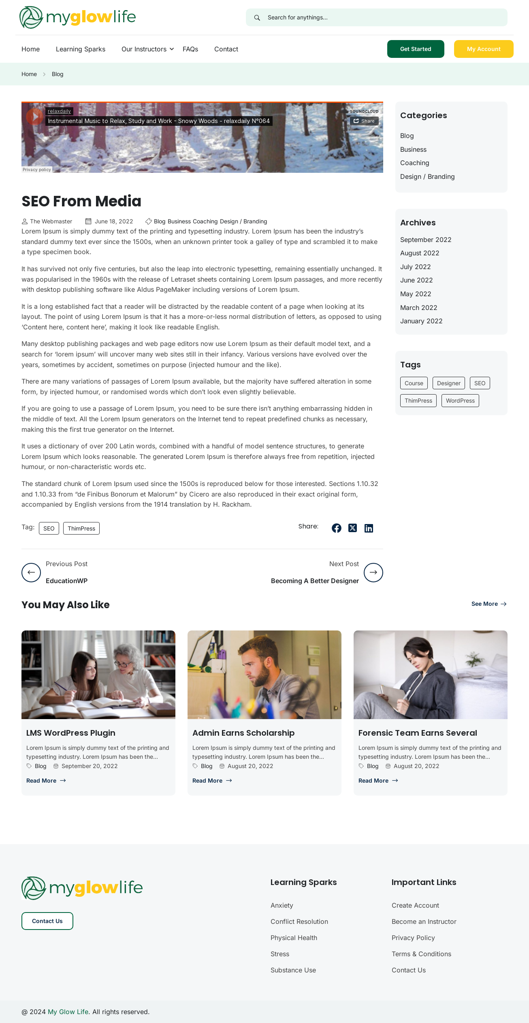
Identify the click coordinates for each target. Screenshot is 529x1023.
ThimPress (81, 528)
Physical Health (294, 938)
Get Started (415, 48)
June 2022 (416, 280)
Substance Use (293, 970)
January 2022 (421, 321)
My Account (484, 48)
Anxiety (282, 905)
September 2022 (426, 240)
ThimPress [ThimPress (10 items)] (418, 400)
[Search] (257, 17)
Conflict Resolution (299, 921)
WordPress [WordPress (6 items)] (460, 400)
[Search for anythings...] (388, 17)
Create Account (415, 905)
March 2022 (418, 308)
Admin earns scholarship (243, 733)
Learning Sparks (80, 49)
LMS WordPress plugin (70, 733)
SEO (49, 528)
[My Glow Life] (77, 17)
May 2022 (415, 294)
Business (179, 221)
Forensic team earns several (417, 733)
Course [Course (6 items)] (414, 383)
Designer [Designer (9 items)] (449, 383)
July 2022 (415, 267)
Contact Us (47, 920)
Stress (280, 954)
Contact (226, 49)
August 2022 (419, 253)
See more (489, 603)
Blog (58, 73)
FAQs (190, 49)
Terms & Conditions (421, 954)
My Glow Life (68, 1012)
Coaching (205, 221)
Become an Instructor (424, 921)
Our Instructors (144, 49)
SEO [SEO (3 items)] (480, 383)
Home (30, 49)
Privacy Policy (413, 938)
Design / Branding (243, 221)
